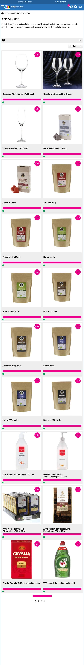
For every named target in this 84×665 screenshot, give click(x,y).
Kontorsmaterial (13, 13)
